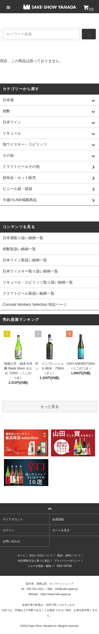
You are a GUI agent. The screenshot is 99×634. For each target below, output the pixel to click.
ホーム (21, 555)
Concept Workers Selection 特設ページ (35, 304)
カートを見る (61, 530)
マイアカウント (13, 519)
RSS (59, 565)
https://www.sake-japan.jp (55, 594)
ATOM (68, 565)
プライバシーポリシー (67, 560)
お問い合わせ (11, 541)
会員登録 (58, 519)
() (88, 9)
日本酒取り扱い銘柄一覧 (23, 238)
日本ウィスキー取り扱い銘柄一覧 (30, 271)
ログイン (8, 530)
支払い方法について (41, 555)
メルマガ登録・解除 (39, 565)
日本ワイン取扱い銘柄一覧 (25, 260)
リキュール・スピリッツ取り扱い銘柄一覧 (38, 282)
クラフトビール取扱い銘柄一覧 (28, 293)
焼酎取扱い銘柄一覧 (19, 249)
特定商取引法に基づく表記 (34, 560)
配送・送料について (69, 555)
